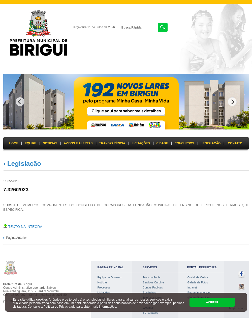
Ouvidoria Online (197, 277)
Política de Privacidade (60, 306)
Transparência (151, 277)
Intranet (192, 287)
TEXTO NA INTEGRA (22, 227)
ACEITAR (212, 302)
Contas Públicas (153, 287)
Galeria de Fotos (197, 282)
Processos (104, 287)
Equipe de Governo (109, 277)
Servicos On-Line (153, 282)
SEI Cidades (150, 312)
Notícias (103, 282)
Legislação (24, 163)
